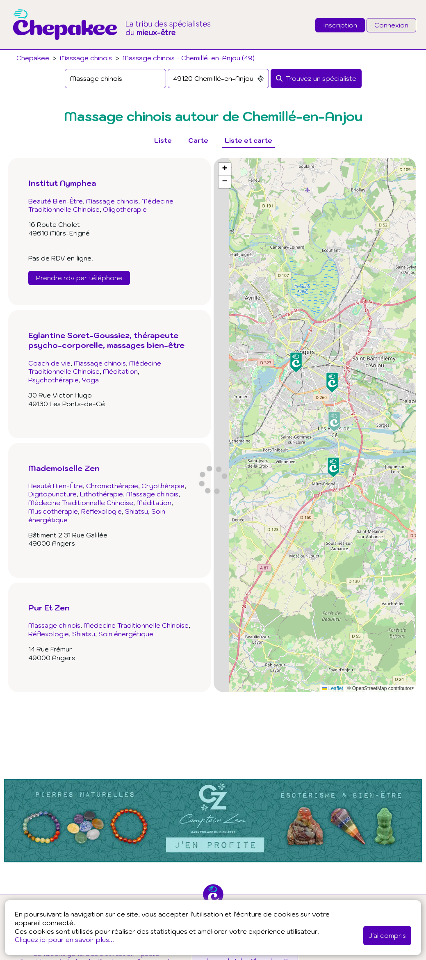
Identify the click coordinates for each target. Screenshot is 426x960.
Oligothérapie (125, 209)
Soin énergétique (125, 634)
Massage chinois (86, 58)
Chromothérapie (112, 486)
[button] (333, 467)
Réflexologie (101, 511)
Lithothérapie (101, 494)
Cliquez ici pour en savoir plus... (64, 939)
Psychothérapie (53, 380)
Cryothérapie (163, 486)
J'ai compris (387, 935)
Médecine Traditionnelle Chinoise (94, 367)
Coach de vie (49, 363)
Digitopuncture (52, 494)
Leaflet (332, 688)
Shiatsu (136, 511)
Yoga (90, 380)
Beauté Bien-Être (55, 201)
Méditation (120, 371)
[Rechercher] (316, 78)
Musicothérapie (53, 511)
